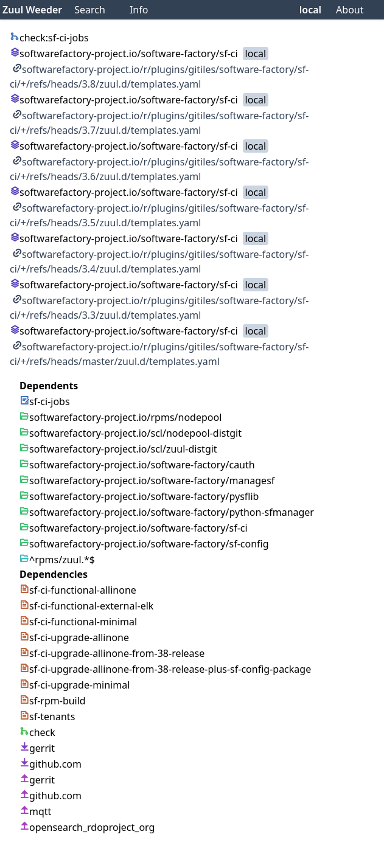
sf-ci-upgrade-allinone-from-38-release (111, 653)
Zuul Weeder (32, 9)
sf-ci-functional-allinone (77, 590)
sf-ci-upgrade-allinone (74, 637)
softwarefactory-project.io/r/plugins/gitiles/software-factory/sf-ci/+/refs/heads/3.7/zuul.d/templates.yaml (159, 123)
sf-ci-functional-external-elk (86, 606)
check (37, 732)
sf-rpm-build (52, 700)
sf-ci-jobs (44, 401)
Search (89, 9)
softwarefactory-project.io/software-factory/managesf (146, 480)
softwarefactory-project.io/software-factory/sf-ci (124, 53)
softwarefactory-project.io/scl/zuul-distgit (118, 449)
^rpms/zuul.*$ (57, 559)
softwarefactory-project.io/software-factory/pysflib (139, 496)
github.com (50, 764)
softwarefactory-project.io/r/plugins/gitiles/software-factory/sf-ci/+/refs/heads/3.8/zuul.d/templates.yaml (159, 77)
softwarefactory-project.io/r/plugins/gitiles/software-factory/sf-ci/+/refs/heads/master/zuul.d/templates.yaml (159, 354)
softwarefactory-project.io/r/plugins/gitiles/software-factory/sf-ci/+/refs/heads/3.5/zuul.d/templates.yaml (159, 215)
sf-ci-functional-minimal (78, 621)
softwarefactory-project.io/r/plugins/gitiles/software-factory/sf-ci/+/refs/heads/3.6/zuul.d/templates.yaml (159, 169)
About (349, 9)
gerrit (37, 748)
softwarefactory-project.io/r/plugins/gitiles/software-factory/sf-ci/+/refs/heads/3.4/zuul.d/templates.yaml (159, 262)
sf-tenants (47, 716)
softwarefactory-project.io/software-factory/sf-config (144, 543)
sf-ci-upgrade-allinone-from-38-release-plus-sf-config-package (165, 669)
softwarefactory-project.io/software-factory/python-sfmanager (166, 512)
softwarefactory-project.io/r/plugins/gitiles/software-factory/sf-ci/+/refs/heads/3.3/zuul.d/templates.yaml (159, 308)
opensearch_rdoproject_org (87, 827)
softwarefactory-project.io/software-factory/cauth (137, 464)
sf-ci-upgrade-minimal (74, 685)
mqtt (35, 811)
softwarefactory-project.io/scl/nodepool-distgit (130, 433)
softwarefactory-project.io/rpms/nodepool (120, 417)
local (310, 9)
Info (139, 9)
